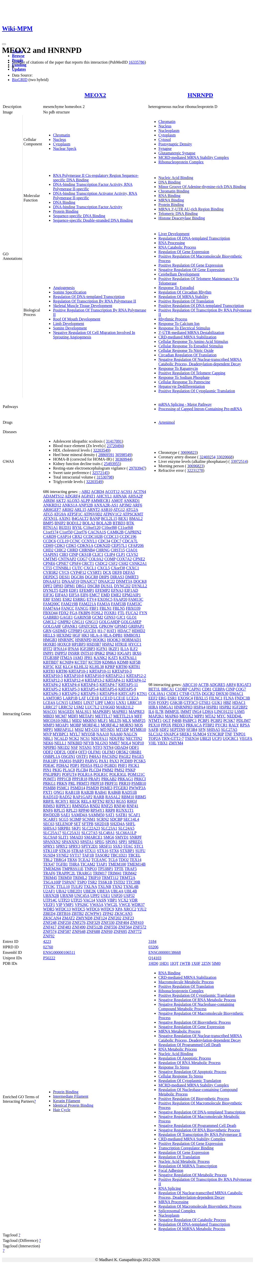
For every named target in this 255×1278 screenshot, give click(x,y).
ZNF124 (100, 918)
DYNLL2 (139, 586)
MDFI (73, 716)
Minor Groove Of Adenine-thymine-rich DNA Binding (202, 187)
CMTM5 (50, 559)
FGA (73, 613)
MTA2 (210, 716)
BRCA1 (167, 689)
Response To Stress (173, 1067)
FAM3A (103, 604)
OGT (167, 720)
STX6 (114, 851)
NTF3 (97, 747)
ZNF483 (64, 927)
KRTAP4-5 (90, 685)
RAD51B (129, 792)
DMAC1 (236, 693)
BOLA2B (104, 523)
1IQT (174, 963)
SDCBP (116, 819)
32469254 (207, 457)
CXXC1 (132, 568)
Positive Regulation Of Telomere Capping (191, 373)
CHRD (72, 550)
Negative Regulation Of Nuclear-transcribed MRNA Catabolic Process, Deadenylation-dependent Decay (200, 361)
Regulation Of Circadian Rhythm (184, 292)
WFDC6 (93, 909)
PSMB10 (138, 783)
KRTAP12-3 (53, 680)
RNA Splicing (169, 1188)
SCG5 (63, 819)
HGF (76, 635)
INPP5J (61, 653)
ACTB (203, 685)
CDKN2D (102, 545)
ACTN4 (139, 492)
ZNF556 (110, 927)
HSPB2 (225, 707)
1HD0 (153, 963)
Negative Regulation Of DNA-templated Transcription (201, 1112)
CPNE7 (62, 563)
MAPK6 (171, 716)
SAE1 (65, 815)
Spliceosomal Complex (176, 1211)
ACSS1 (126, 492)
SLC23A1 (109, 828)
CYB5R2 (50, 572)
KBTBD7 (51, 662)
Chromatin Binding (173, 191)
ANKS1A (69, 505)
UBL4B (130, 891)
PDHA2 (62, 765)
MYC (221, 716)
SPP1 (123, 842)
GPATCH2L (88, 626)
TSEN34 (192, 738)
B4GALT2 (80, 518)
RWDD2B (51, 815)
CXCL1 (90, 568)
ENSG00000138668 (164, 952)
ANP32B (85, 505)
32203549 (101, 450)
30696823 (188, 452)
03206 (153, 947)
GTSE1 (205, 702)
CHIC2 (60, 550)
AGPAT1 (88, 496)
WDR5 (48, 909)
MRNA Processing (173, 1202)
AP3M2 (125, 505)
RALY (234, 725)
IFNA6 (73, 649)
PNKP (130, 770)
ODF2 (48, 752)
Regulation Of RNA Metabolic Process (189, 1063)
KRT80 (122, 667)
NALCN (130, 734)
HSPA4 (199, 707)
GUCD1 (89, 631)
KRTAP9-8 (109, 693)
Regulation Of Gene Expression (183, 252)
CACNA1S (97, 532)
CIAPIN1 (50, 554)
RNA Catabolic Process (177, 247)
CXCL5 (103, 568)
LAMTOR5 (52, 698)
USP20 (116, 895)
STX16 (102, 851)
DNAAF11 (52, 581)
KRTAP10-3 (122, 671)
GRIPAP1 (136, 626)
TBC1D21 (119, 855)
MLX (126, 720)
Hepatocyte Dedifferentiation (181, 386)
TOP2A (154, 738)
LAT (82, 698)
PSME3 (106, 788)
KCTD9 (94, 662)
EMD (105, 595)
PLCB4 (82, 770)
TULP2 (77, 887)
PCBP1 (203, 720)
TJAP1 (101, 864)
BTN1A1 (50, 527)
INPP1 (48, 653)
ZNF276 (78, 922)
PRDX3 (178, 725)
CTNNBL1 (62, 568)
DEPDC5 (50, 577)
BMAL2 (136, 518)
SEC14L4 (131, 819)
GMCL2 (50, 622)
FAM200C (51, 604)
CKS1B (85, 554)
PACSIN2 (110, 756)
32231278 (195, 470)
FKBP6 (84, 613)
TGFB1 (62, 864)
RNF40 (120, 806)
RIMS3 (49, 806)
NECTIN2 (134, 738)
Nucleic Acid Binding (175, 178)
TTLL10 (63, 887)
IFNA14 (59, 649)
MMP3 (48, 725)
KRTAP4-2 (52, 685)
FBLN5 (119, 608)
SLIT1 (63, 837)
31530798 (105, 477)
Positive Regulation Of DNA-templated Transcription (201, 305)
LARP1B (70, 698)
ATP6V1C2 (112, 514)
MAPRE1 (120, 711)
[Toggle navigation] (4, 44)
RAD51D (50, 797)
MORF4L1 (91, 725)
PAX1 (104, 761)
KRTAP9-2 (71, 693)
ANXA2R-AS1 (106, 505)
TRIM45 (50, 878)
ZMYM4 (176, 743)
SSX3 (117, 846)
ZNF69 (107, 931)
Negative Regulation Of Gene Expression (191, 270)
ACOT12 (112, 492)
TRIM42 (129, 873)
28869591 (106, 455)
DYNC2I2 (122, 586)
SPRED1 (135, 842)
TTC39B (133, 882)
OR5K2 (122, 752)
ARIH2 (67, 509)
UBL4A (117, 891)
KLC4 (68, 667)
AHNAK (120, 496)
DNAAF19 (70, 581)
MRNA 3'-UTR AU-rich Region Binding (191, 209)
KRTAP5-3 (71, 689)
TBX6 (72, 860)
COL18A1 (156, 693)
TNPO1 (239, 734)
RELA (86, 801)
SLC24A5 (126, 828)
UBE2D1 (74, 891)
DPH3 (58, 586)
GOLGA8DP (109, 622)
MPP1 (48, 729)
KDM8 (122, 662)
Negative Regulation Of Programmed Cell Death (197, 1125)
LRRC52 (66, 707)
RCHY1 (62, 801)
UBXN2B (51, 895)
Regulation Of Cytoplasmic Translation (189, 1081)
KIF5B (134, 662)
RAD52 (65, 797)
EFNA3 (117, 590)
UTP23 (64, 900)
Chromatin (61, 135)
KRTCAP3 (127, 693)
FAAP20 (121, 599)
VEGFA (245, 738)
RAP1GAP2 (82, 797)
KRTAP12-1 (116, 676)
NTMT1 (155, 720)
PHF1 (122, 765)
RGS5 (121, 801)
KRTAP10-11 (100, 671)
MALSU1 (84, 711)
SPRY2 (61, 846)
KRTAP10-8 (74, 676)
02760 (48, 947)
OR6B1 (135, 752)
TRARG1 (84, 873)
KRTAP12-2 (136, 676)
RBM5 (140, 797)
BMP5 (48, 523)
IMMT (186, 711)
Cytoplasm (61, 144)
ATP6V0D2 (92, 514)
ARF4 (231, 685)
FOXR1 (110, 613)
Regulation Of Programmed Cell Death (189, 1045)
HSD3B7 (94, 644)
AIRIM (49, 500)
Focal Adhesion (170, 1170)
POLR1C (100, 774)
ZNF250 (64, 922)
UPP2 (95, 895)
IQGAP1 (124, 653)
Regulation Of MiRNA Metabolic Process (191, 1229)
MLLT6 (115, 720)
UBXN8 (66, 895)
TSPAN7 (69, 882)
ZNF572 (139, 927)
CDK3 (60, 545)
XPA (119, 909)
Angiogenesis (64, 288)
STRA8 (77, 851)
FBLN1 (106, 608)
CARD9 (49, 536)
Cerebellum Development (178, 274)
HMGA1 (166, 707)
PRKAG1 (125, 779)
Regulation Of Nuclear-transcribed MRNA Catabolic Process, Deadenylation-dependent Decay (200, 1195)
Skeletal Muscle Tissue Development (82, 305)
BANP (95, 518)
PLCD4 (95, 770)
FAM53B (118, 604)
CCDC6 (49, 541)
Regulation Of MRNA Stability (183, 297)
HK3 (85, 635)
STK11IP (50, 851)
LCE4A (49, 702)
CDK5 (71, 545)
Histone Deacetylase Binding (181, 218)
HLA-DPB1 (113, 635)
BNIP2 (60, 523)
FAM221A (87, 604)
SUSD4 (49, 855)
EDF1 (73, 590)
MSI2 (79, 729)
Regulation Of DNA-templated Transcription (89, 297)
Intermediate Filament (70, 1096)
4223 (47, 941)
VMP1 (68, 904)
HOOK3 (114, 640)
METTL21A (123, 716)
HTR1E (121, 644)
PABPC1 (190, 720)
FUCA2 (132, 613)
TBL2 (48, 860)
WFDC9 (107, 909)
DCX (107, 572)
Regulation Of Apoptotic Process (184, 1058)
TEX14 (135, 860)
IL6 (151, 711)
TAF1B (88, 855)
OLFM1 (94, 752)
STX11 (90, 851)
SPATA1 (87, 842)
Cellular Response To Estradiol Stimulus (190, 346)
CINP (73, 554)
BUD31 (65, 527)
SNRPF (136, 837)
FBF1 (93, 608)
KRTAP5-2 (52, 689)
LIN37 (88, 702)
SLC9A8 (50, 837)
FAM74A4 (51, 608)
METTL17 (103, 716)
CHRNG (103, 550)
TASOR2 (102, 855)
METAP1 (86, 716)
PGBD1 (110, 765)
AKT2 (61, 500)
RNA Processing (171, 243)
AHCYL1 (104, 496)
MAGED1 (66, 711)
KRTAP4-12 (136, 680)
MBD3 (48, 716)
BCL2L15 (109, 518)
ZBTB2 (78, 913)
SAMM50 (96, 815)
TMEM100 (117, 864)
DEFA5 (129, 572)
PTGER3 (120, 788)
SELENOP (64, 824)
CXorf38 (118, 568)
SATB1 (121, 815)
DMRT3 (131, 577)
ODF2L (60, 752)
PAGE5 (138, 756)
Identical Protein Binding (73, 1105)
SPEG (99, 842)
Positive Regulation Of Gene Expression (190, 265)
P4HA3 (95, 756)
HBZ (227, 702)
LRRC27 (50, 707)
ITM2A (66, 658)
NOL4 (126, 743)
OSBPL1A (51, 756)
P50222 (49, 958)
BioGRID (19, 80)
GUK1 (217, 702)
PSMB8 (49, 788)
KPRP (110, 667)
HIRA (153, 707)
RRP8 (110, 810)
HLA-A (96, 635)
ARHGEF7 (52, 509)
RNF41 (132, 806)
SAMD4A (79, 815)
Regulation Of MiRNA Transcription (187, 1166)
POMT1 (49, 779)
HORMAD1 (131, 640)
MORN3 (126, 725)
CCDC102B (93, 536)
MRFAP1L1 (64, 729)
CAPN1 (194, 689)
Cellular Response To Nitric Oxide (186, 350)
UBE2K (89, 891)
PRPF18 (97, 783)
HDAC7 (124, 631)
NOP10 (138, 743)
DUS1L (107, 586)
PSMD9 (92, 788)
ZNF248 (50, 922)
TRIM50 (65, 878)
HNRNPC (66, 640)
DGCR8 (91, 577)
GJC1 (121, 617)
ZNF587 (64, 931)
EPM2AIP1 (131, 595)
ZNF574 (50, 931)
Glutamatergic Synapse (176, 153)
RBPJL (49, 801)
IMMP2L (172, 711)
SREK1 (186, 734)
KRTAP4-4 (71, 685)
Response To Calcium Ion (178, 323)
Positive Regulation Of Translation (186, 301)
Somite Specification (69, 292)
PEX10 (154, 725)
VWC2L (111, 904)
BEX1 (123, 518)
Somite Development (70, 328)
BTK (130, 523)
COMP (110, 559)
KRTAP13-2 (95, 680)
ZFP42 (108, 913)
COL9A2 (96, 559)
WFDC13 (63, 909)
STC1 (138, 846)
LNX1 (121, 702)
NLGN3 (101, 743)
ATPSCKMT (133, 514)
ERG (163, 698)
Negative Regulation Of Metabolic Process (192, 1175)
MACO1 (50, 711)
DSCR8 (93, 586)
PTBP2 (208, 725)
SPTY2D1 (89, 846)
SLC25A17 (52, 833)
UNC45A (81, 895)
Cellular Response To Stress (180, 1076)
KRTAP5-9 (127, 689)
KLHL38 (96, 667)
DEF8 (117, 572)
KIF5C (48, 667)
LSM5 (239, 711)
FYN (143, 613)
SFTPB (87, 824)
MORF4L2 (109, 725)
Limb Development (68, 323)
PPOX (166, 725)
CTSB (185, 693)
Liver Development (174, 234)
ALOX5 (72, 500)
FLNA (228, 698)
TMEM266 (52, 869)
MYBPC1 (60, 734)
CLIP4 (109, 554)
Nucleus (59, 139)
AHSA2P (135, 496)
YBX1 (162, 743)
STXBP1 (127, 851)
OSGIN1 (68, 756)
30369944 (123, 459)
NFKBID (74, 743)
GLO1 (132, 617)
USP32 (129, 895)
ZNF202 (114, 918)
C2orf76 (80, 532)
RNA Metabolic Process (177, 1049)
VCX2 (123, 900)
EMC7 (94, 595)
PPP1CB (64, 779)
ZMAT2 (68, 918)
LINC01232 (223, 711)
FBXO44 (50, 613)
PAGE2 (125, 756)
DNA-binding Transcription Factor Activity (88, 207)
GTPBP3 (75, 631)
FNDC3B (242, 698)
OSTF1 (82, 756)
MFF (138, 716)
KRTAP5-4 (90, 689)
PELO (98, 765)
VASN (101, 900)
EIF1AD (131, 590)
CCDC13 (111, 536)
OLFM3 (108, 752)
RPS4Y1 (97, 810)
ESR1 (172, 698)
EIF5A (74, 595)
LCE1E (119, 698)
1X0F (195, 963)
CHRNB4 (87, 550)
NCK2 (74, 738)
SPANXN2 (52, 842)
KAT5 (113, 658)
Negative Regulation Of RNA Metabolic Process (197, 1000)
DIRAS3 (117, 577)
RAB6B (114, 792)
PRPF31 (111, 783)
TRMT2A (127, 878)
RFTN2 (98, 801)
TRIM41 (115, 873)
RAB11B (72, 792)
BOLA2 (88, 523)
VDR (133, 900)
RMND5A (80, 806)
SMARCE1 (93, 837)
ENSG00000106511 (59, 952)
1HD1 (164, 963)
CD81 (206, 689)
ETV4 (91, 599)
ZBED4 (49, 913)
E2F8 (63, 590)
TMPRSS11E (73, 869)
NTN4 (108, 747)
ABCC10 (190, 685)
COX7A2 (124, 559)
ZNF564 (125, 927)
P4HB (177, 720)
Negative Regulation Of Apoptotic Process (192, 1072)
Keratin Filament (66, 1101)
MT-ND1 (107, 729)
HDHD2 (138, 631)
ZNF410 (136, 922)
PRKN (62, 783)
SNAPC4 (171, 734)
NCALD (61, 738)
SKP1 (76, 828)
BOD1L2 (73, 523)
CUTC (77, 568)
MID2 (77, 720)
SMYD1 (121, 837)
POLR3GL (118, 774)
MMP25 (138, 720)
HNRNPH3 (183, 707)
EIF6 (84, 595)
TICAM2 (87, 864)
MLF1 (103, 720)
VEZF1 (49, 904)
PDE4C (49, 765)
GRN (47, 631)
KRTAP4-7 (109, 685)
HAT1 (112, 631)
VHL (152, 743)
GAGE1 (66, 617)
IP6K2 (99, 653)
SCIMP (75, 819)
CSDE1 (172, 693)
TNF (228, 734)
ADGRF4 (72, 496)
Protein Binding (65, 211)
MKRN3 (90, 720)
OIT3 (82, 752)
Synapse (165, 148)
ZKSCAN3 (123, 913)
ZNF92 (49, 936)
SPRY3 (74, 846)
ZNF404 (122, 922)
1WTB (185, 963)
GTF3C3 (191, 702)
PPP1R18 (79, 779)
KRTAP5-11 (128, 685)
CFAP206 (136, 545)
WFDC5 (78, 909)
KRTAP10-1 (78, 671)
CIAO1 (131, 550)
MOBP (75, 725)
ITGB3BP (51, 658)
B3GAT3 (244, 685)
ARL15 (80, 509)
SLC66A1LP (126, 833)
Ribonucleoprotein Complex (181, 162)
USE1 (105, 895)
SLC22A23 (91, 828)
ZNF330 (108, 922)
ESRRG (79, 599)
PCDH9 (126, 761)
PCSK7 (229, 720)
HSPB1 (212, 707)
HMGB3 (50, 640)
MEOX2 (95, 95)
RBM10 (127, 797)
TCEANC (99, 860)
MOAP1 (62, 725)
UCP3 (217, 738)
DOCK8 (139, 581)
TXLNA (90, 887)
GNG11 (78, 622)
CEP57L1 (119, 545)
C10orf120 (92, 527)
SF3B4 (191, 729)
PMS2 (119, 770)
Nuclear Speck (64, 148)
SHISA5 (213, 729)
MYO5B (88, 734)
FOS (152, 702)
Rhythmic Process (172, 319)
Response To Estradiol (176, 288)
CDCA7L (130, 541)
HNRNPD (200, 95)
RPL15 (59, 810)
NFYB (88, 743)
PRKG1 (49, 783)
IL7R (159, 711)
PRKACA (194, 725)
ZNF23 (128, 918)
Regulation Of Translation (179, 1157)
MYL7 (74, 734)
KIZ (58, 667)
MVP (47, 734)
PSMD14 (77, 788)
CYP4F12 (78, 572)
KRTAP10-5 (53, 676)
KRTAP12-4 (74, 680)
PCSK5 (140, 761)
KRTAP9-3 (90, 693)
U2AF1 (49, 891)
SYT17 (75, 855)
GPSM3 (121, 626)
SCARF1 (50, 819)
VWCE (124, 904)
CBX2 (77, 536)
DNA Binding (64, 202)
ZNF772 (134, 931)
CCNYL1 (89, 541)
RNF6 (48, 810)
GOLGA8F (52, 626)
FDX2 (64, 613)
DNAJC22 (106, 581)
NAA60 (116, 734)
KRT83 (49, 671)
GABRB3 (51, 617)
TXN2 (117, 887)
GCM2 (97, 617)
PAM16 (65, 761)
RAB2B (87, 792)
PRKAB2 (109, 779)
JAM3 (78, 658)
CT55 (47, 568)
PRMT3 (82, 783)
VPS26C (82, 904)
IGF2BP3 (87, 649)
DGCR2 (208, 693)
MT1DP (122, 729)
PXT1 (48, 792)
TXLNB (104, 887)
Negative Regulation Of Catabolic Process (192, 1220)
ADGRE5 (217, 685)
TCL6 (113, 860)
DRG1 (81, 586)
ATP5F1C (75, 514)
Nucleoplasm (168, 130)
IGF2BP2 (240, 707)
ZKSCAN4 (52, 918)
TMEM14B (136, 864)
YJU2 (141, 909)
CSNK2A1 (138, 563)
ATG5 (48, 514)
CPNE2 (139, 559)
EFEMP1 (86, 590)
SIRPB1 (64, 828)
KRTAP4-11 (115, 680)
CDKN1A (85, 545)
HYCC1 (134, 644)
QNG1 (59, 792)
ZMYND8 (84, 918)
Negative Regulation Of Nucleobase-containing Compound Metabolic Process (196, 1006)
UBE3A (103, 891)
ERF (46, 599)
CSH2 (123, 563)
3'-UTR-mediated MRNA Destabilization (191, 332)
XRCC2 (130, 909)
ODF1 (134, 747)
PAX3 (114, 761)
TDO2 (124, 860)
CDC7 (116, 541)
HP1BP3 (79, 644)
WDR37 (138, 904)
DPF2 (47, 586)
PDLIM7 (243, 720)
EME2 (116, 595)
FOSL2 (97, 613)
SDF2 (164, 729)
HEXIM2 (64, 635)
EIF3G (48, 595)
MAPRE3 (136, 711)
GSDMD (60, 631)
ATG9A (60, 514)
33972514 (239, 461)
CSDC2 (101, 563)
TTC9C (49, 887)
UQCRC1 (230, 738)
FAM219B (69, 604)
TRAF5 (131, 869)
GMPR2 (64, 622)
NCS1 (85, 738)
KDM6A (109, 662)
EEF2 (152, 698)
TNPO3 (90, 869)
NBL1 (48, 738)
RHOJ (132, 801)
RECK (74, 801)
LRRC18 (134, 702)
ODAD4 (121, 747)
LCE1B (93, 698)
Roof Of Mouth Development (76, 319)
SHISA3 (50, 828)
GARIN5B (82, 617)
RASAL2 (112, 797)
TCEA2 (84, 860)
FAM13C (135, 599)
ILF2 (134, 649)
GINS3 (109, 617)
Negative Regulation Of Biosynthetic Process (194, 1022)
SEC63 (48, 824)
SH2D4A (117, 824)
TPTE (119, 869)
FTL (121, 613)
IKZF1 (114, 649)
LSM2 (79, 707)
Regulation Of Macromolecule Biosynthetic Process (199, 1206)
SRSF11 (105, 846)
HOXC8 (63, 644)
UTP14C (50, 900)
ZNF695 (120, 931)
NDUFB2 (117, 738)
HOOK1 (99, 640)
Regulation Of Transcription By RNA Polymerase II (94, 301)
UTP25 (76, 900)
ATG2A (132, 509)
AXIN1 (65, 518)
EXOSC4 (185, 698)
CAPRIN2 (133, 532)
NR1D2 (63, 747)
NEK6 (48, 743)
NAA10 (102, 734)
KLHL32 (81, 667)
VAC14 (89, 900)
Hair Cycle (61, 1110)
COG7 (82, 559)
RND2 (95, 806)
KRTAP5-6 (109, 689)
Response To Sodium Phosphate (183, 377)
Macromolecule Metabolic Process (186, 982)
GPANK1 (70, 626)
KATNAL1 (128, 658)
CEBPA (218, 689)
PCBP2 (216, 720)
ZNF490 (78, 927)
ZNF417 (50, 927)
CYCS (64, 572)
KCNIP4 (66, 662)
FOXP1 (163, 702)
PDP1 (74, 765)
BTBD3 (119, 523)
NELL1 (60, 743)
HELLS (49, 635)
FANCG (81, 608)
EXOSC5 (104, 599)
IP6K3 (111, 653)
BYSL (77, 527)
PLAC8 (69, 770)
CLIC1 (97, 554)
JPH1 (88, 658)
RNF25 (107, 806)
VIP (59, 904)
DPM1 (69, 586)
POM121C (136, 774)
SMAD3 (76, 837)
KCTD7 (80, 662)
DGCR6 (77, 577)
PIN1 (47, 770)
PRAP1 (94, 779)
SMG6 (109, 837)
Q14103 (154, 958)
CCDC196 (128, 536)
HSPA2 (108, 644)
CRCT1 (88, 563)
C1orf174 (50, 532)
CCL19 (62, 541)
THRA (74, 864)
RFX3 (110, 801)
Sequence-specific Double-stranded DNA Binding (93, 220)
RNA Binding (169, 196)
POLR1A (85, 774)
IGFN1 (101, 649)
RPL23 (71, 810)
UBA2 (61, 891)
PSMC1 (63, 788)
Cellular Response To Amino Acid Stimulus (193, 341)
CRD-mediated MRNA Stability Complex (191, 1139)
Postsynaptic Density (175, 144)
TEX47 (49, 864)
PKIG (57, 770)
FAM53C (134, 604)
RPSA (245, 725)
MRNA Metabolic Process (179, 1031)
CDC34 (104, 541)
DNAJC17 (88, 581)
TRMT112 (110, 878)
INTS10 (87, 653)
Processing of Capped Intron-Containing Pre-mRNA (200, 409)
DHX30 (222, 693)
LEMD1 (75, 702)
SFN (201, 729)
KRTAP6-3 (52, 693)
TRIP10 (94, 878)
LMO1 (109, 702)
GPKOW (106, 626)
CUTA (196, 693)
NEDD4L (234, 716)
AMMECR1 (100, 500)
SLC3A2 (155, 734)
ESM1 (56, 599)
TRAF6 (49, 873)
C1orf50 (65, 532)
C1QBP (181, 689)
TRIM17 (100, 873)
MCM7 (61, 716)
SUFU (140, 851)
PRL (71, 783)
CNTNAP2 (67, 559)
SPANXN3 (70, 842)
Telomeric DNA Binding (178, 213)
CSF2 (113, 563)
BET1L (154, 689)
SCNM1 (88, 819)
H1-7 (102, 631)
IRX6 (136, 653)
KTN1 (142, 693)
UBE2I (205, 738)
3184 (152, 941)
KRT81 (134, 667)
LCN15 (62, 702)
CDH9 (48, 545)
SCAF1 (134, 815)
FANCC (67, 608)
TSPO (82, 882)
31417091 (114, 441)
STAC (128, 846)
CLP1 (120, 554)
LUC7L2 (92, 707)
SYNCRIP (215, 734)
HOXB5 (49, 644)
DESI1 (64, 577)
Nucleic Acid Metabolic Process (184, 1161)
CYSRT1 (94, 572)
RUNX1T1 (124, 810)
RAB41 (101, 792)
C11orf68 (125, 527)
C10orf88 (109, 527)
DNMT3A (124, 581)
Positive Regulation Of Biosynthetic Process (193, 1098)
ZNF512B (95, 927)
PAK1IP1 (50, 761)
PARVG (91, 761)
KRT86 (61, 671)
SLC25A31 (71, 833)
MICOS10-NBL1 (57, 720)
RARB (98, 797)
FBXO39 (133, 608)
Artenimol (166, 422)
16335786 (137, 62)
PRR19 (124, 783)
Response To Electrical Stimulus (184, 328)
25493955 (112, 464)
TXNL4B (130, 887)
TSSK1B (105, 882)
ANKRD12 (52, 505)
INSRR (73, 653)
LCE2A (132, 698)
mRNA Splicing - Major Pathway (185, 404)
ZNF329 (93, 922)
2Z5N (206, 963)
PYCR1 (221, 725)
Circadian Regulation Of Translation (187, 355)
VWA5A (96, 904)
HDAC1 (239, 702)
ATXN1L (50, 518)
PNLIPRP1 (52, 774)
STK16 (64, 851)
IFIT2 (47, 649)
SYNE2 (62, 855)
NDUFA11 (99, 738)
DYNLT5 (50, 590)
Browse (18, 56)
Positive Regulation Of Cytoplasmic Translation (196, 391)
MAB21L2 (124, 707)
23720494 (115, 446)
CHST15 (118, 550)
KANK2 (100, 658)
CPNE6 (49, 563)
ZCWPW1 (93, 913)
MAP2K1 (156, 716)
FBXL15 (201, 698)
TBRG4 (60, 860)
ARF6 (137, 505)
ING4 (196, 711)
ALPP (85, 500)
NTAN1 (85, 747)
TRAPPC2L (66, 873)
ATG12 (119, 509)
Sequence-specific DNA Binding (79, 216)
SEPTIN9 (177, 729)
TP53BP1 (105, 869)
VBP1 (112, 900)
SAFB (153, 729)
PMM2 (107, 770)
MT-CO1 (92, 729)
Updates (19, 69)
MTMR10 (138, 729)
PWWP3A (137, 788)
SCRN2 (103, 819)
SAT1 (110, 815)
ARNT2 (93, 509)
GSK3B (176, 702)
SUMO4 (199, 734)
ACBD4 (97, 492)
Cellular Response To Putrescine (184, 382)
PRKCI (140, 779)
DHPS (104, 577)
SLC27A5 (89, 833)
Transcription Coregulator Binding (186, 1148)
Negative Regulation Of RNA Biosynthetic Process (199, 1130)
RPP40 (83, 810)
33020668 (224, 457)
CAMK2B (115, 532)
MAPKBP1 (102, 711)
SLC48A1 (107, 833)
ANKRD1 (132, 500)
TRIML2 (80, 878)
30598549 (123, 455)
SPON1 (111, 842)
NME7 (114, 743)
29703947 (137, 468)
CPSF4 (75, 563)
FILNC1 (215, 698)
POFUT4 (69, 774)
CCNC (75, 541)
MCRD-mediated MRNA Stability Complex (193, 157)
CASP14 (64, 536)
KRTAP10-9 (95, 676)
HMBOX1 (132, 635)
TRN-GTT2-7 (172, 738)
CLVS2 (132, 554)
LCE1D (106, 698)
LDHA (207, 711)
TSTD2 (119, 882)
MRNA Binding (171, 200)
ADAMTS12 (53, 496)
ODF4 (72, 752)
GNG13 (91, 622)
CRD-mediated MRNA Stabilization (187, 337)
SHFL (130, 824)
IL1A (124, 649)
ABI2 (85, 492)
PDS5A (86, 765)
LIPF (99, 702)
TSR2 (92, 882)
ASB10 (106, 509)
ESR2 (67, 599)
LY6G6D (107, 707)
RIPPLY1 (63, 806)
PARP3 (78, 761)
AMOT (117, 500)
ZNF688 (93, 931)
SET (77, 824)
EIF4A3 (61, 595)
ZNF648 (78, 931)
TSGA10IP (52, 882)
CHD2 (48, 550)
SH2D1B (101, 824)
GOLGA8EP (131, 622)
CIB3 (63, 554)
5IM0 (216, 963)
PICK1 (133, 765)
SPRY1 (49, 846)
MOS (138, 725)
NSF (74, 747)
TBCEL (134, 855)
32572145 (100, 473)
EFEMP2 (102, 590)
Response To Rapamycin (178, 368)
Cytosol (164, 139)
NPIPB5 (49, 747)
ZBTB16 (64, 913)
